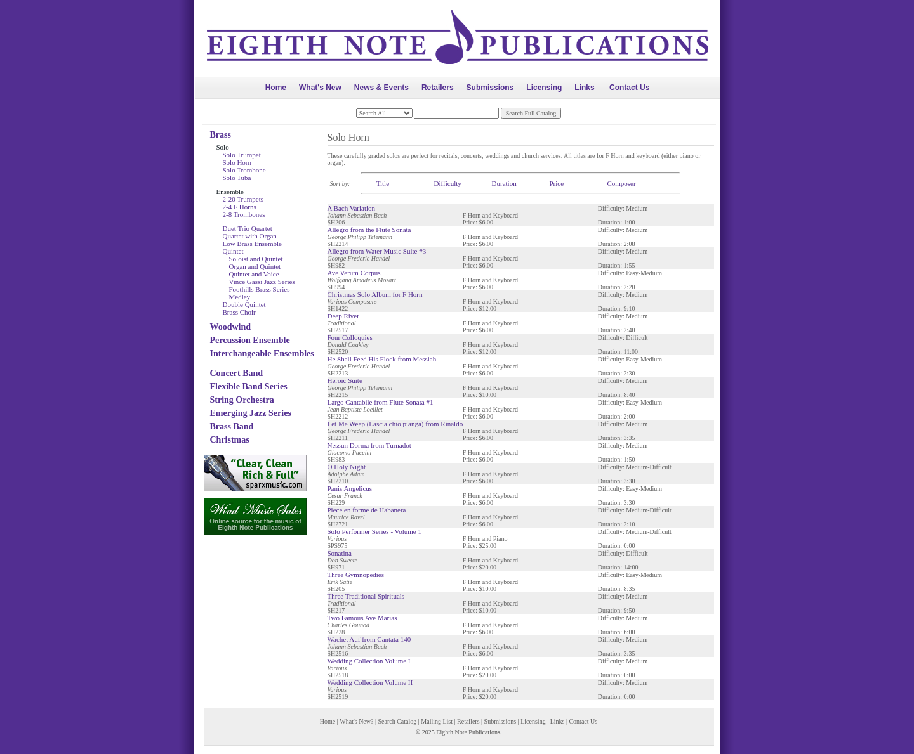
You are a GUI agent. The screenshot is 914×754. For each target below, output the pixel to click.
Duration (504, 183)
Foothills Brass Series (259, 289)
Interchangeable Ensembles (262, 353)
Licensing (544, 87)
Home (275, 87)
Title (382, 183)
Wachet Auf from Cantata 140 (369, 639)
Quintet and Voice (254, 274)
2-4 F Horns (239, 207)
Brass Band (232, 426)
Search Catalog (397, 721)
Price (556, 183)
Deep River (343, 316)
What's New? (356, 721)
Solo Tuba (237, 177)
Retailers (437, 87)
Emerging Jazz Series (250, 413)
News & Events (381, 87)
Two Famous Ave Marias (362, 617)
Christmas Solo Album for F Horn (375, 294)
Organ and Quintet (255, 266)
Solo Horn (237, 162)
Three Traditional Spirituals (366, 596)
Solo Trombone (244, 170)
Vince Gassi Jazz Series (262, 281)
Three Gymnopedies (356, 574)
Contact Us (629, 87)
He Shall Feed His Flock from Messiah (382, 359)
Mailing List (437, 721)
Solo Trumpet (242, 155)
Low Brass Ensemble (252, 243)
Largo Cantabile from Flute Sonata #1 (381, 402)
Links (584, 87)
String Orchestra (242, 400)
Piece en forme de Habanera (367, 510)
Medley (240, 297)
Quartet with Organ (250, 236)
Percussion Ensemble (250, 340)
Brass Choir (239, 312)
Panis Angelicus (350, 488)
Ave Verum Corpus (354, 272)
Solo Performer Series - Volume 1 (374, 531)
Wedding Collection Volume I (369, 661)
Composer (621, 183)
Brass (220, 135)
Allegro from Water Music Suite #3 (377, 251)
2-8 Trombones (244, 214)
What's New (320, 87)
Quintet (233, 251)
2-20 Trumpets (243, 199)
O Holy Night (347, 467)
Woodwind (230, 327)
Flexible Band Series (249, 386)
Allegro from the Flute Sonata (369, 229)
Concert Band (236, 373)
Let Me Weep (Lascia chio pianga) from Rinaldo (395, 423)
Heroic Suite (345, 380)
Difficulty (447, 183)
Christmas (229, 440)
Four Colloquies (350, 337)
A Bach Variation (352, 208)
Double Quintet (244, 304)
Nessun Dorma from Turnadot (369, 445)
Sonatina (340, 553)
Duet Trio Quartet (247, 228)
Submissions (490, 87)
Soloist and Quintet (256, 259)
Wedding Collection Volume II (370, 682)
